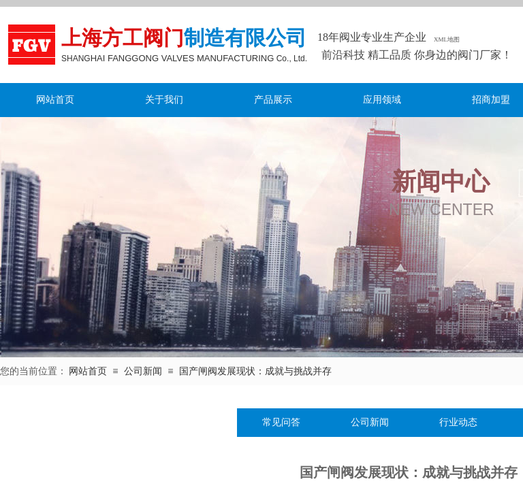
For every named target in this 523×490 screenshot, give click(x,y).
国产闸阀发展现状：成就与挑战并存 (255, 371)
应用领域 (382, 100)
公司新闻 (143, 371)
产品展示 (273, 100)
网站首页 (55, 100)
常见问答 (281, 422)
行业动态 (458, 422)
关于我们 (164, 100)
